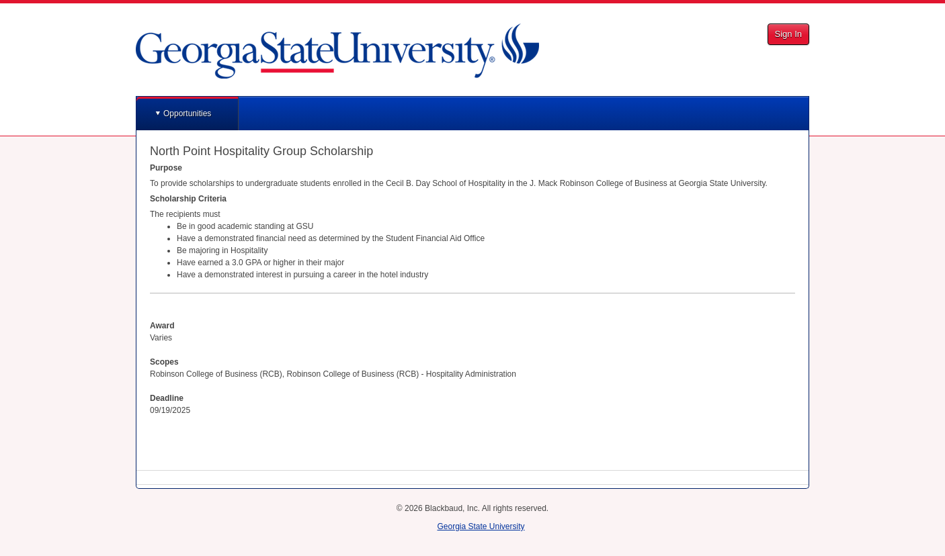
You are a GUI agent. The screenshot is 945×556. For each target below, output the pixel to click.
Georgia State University (480, 526)
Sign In (788, 34)
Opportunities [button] (187, 113)
